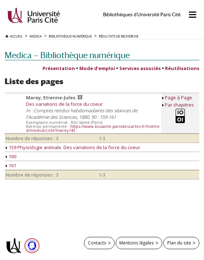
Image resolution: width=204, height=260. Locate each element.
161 (11, 165)
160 (11, 156)
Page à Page (178, 97)
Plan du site (179, 243)
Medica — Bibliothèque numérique (67, 55)
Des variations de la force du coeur (64, 104)
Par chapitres (179, 104)
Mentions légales (136, 243)
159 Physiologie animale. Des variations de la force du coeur (73, 147)
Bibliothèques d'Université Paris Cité (142, 14)
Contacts (97, 243)
